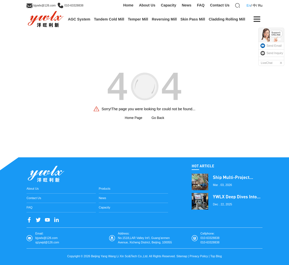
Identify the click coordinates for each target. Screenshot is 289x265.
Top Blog (216, 256)
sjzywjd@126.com (47, 242)
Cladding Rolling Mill (227, 19)
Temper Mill (138, 19)
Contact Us (220, 5)
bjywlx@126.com (44, 5)
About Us (147, 5)
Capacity (168, 5)
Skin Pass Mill (192, 19)
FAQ (200, 5)
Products (104, 188)
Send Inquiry (275, 53)
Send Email (274, 45)
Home (128, 5)
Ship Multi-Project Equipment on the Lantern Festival (231, 177)
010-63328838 (73, 5)
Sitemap (181, 256)
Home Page (133, 118)
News (186, 5)
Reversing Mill (164, 19)
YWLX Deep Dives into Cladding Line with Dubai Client (235, 196)
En (249, 5)
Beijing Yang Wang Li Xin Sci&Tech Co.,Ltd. (119, 256)
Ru (260, 5)
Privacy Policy (199, 256)
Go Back (158, 118)
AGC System (79, 19)
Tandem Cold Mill (109, 19)
